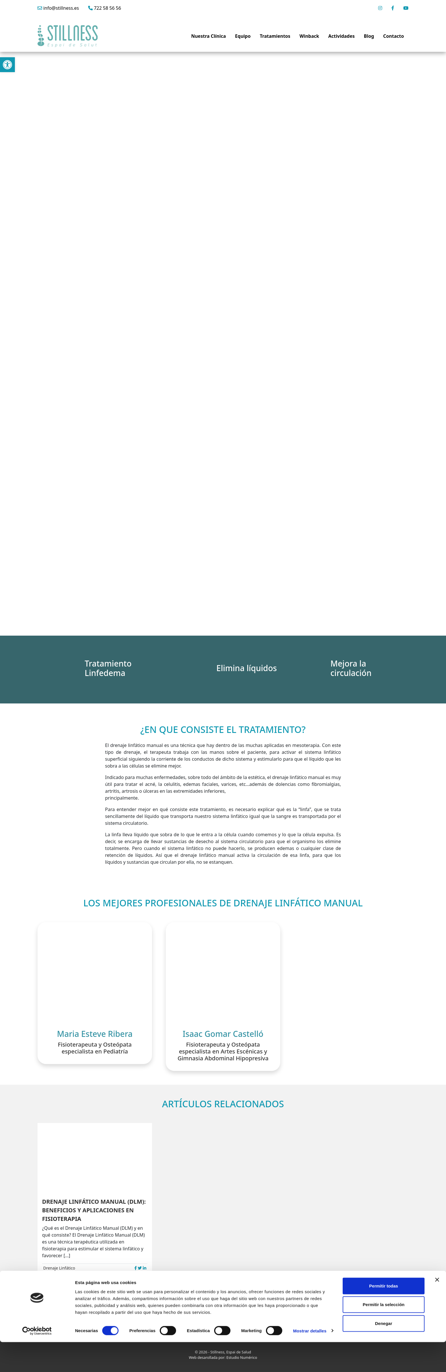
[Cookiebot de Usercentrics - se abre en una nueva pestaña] (37, 1361)
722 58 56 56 (104, 8)
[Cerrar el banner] (437, 1310)
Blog (369, 36)
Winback (309, 36)
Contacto (393, 36)
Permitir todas (383, 1315)
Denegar (383, 1353)
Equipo (242, 36)
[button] (7, 64)
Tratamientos (275, 36)
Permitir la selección (383, 1334)
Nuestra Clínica (208, 36)
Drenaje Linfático (59, 1268)
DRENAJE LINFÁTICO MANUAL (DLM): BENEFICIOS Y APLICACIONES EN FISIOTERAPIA (94, 1210)
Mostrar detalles (310, 1360)
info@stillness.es (58, 8)
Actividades (341, 36)
